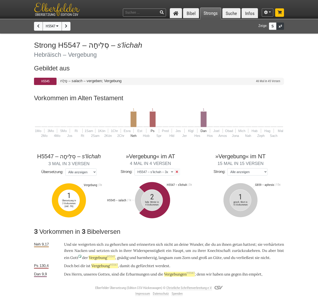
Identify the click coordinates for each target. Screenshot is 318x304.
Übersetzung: (52, 172)
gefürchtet (145, 265)
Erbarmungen (138, 274)
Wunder (196, 244)
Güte (217, 257)
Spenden (177, 294)
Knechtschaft (219, 250)
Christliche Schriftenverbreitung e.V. (189, 288)
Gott (74, 257)
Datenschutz (161, 294)
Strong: (126, 172)
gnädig (123, 257)
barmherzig (147, 257)
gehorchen (119, 244)
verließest (245, 257)
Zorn (186, 257)
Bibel (191, 13)
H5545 (45, 81)
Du (264, 250)
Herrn (77, 274)
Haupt (178, 250)
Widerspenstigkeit (149, 250)
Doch (68, 265)
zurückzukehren (246, 250)
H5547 (52, 26)
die (207, 244)
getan (237, 244)
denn (201, 274)
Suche (231, 13)
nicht (168, 244)
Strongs (211, 13)
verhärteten (273, 244)
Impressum (142, 294)
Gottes (104, 274)
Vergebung (102, 257)
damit (125, 265)
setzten (103, 250)
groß (203, 257)
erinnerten (146, 244)
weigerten (87, 244)
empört (255, 274)
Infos (250, 13)
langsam (166, 257)
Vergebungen (179, 274)
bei (77, 265)
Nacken (80, 250)
